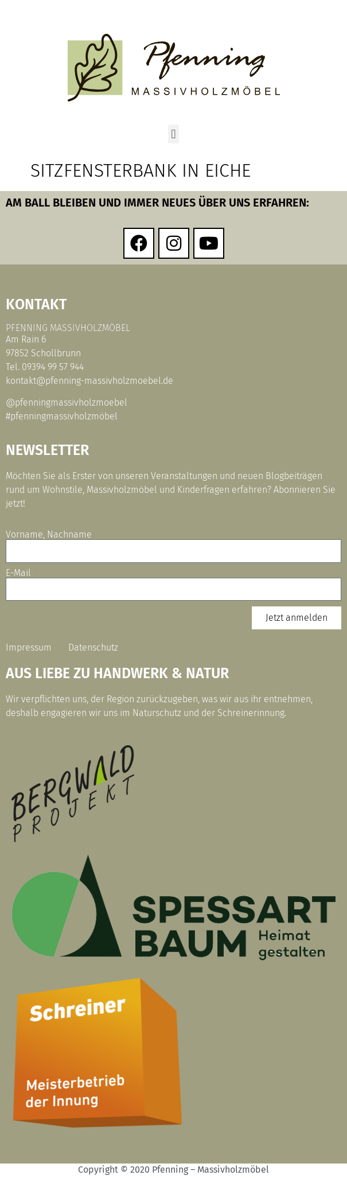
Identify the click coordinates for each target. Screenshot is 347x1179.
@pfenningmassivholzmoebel (66, 402)
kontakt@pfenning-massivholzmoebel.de (89, 380)
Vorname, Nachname (49, 534)
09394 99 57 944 (53, 366)
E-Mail (19, 573)
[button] (173, 133)
